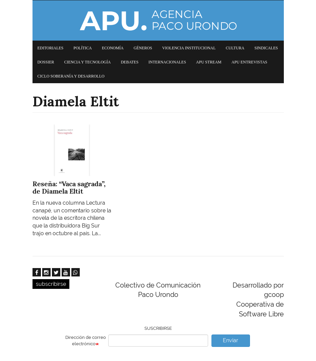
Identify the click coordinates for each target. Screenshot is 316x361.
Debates (129, 62)
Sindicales (266, 48)
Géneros (143, 48)
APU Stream (209, 62)
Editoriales (51, 48)
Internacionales (167, 62)
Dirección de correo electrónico (85, 340)
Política (82, 48)
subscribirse (51, 284)
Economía (113, 48)
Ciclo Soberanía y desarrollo (71, 76)
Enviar (230, 340)
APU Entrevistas (249, 62)
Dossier (46, 62)
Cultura (235, 48)
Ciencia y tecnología (87, 62)
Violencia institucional (189, 48)
